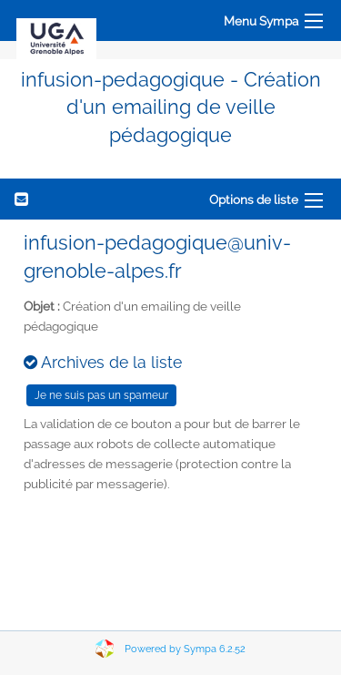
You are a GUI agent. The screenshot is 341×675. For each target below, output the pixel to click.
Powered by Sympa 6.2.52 (185, 649)
